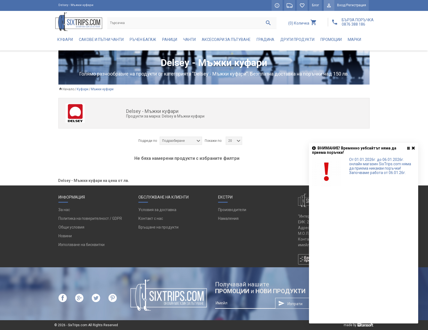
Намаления (228, 219)
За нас (64, 210)
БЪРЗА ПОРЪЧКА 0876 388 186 (358, 22)
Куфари (65, 40)
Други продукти (297, 40)
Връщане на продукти (158, 227)
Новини (65, 236)
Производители (232, 210)
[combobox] (181, 141)
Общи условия (71, 227)
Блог (315, 5)
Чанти (189, 40)
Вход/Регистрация (351, 5)
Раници (169, 40)
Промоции (331, 40)
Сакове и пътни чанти (101, 40)
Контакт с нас (150, 219)
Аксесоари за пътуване (226, 40)
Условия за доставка (157, 210)
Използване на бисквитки (81, 245)
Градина (265, 40)
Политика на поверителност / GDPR (90, 219)
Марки (354, 40)
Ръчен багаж (143, 40)
